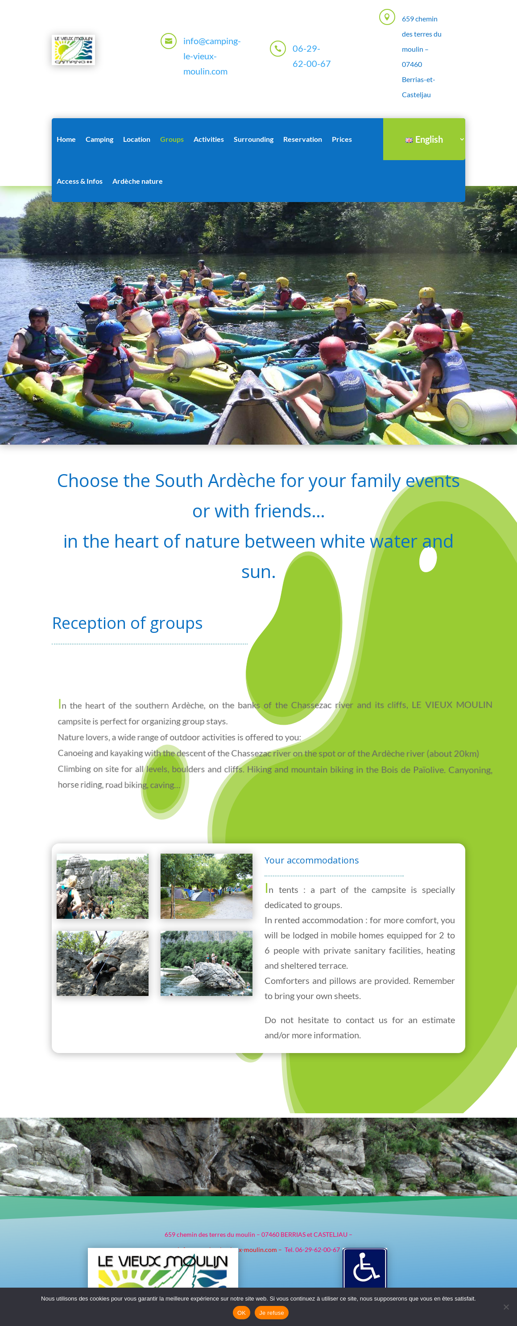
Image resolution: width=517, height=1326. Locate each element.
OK (241, 1312)
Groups (172, 139)
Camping (99, 139)
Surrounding (253, 139)
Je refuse (271, 1312)
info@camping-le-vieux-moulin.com (212, 55)
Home (66, 139)
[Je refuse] (505, 1306)
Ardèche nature (137, 181)
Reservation (302, 139)
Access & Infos (80, 181)
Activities (209, 139)
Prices (342, 139)
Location (136, 139)
